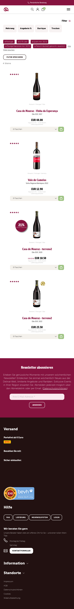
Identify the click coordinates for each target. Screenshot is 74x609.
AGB (6, 586)
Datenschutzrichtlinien (55, 388)
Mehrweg (10, 28)
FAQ (8, 517)
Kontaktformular (21, 551)
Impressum (8, 581)
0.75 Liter (23, 42)
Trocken (55, 28)
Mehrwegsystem (40, 517)
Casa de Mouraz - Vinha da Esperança (37, 111)
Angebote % (26, 28)
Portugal (9, 42)
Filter (64, 21)
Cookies (7, 594)
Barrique (41, 28)
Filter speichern (15, 57)
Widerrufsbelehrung (12, 598)
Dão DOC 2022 (37, 321)
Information (16, 563)
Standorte (14, 573)
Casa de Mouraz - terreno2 (37, 249)
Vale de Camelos (37, 180)
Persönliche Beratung (38, 3)
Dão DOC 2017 (37, 114)
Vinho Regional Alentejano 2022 (37, 183)
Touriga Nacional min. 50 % (18, 46)
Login (56, 517)
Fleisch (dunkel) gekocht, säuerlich (50, 46)
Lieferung (21, 517)
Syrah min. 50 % (40, 42)
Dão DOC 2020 (37, 252)
